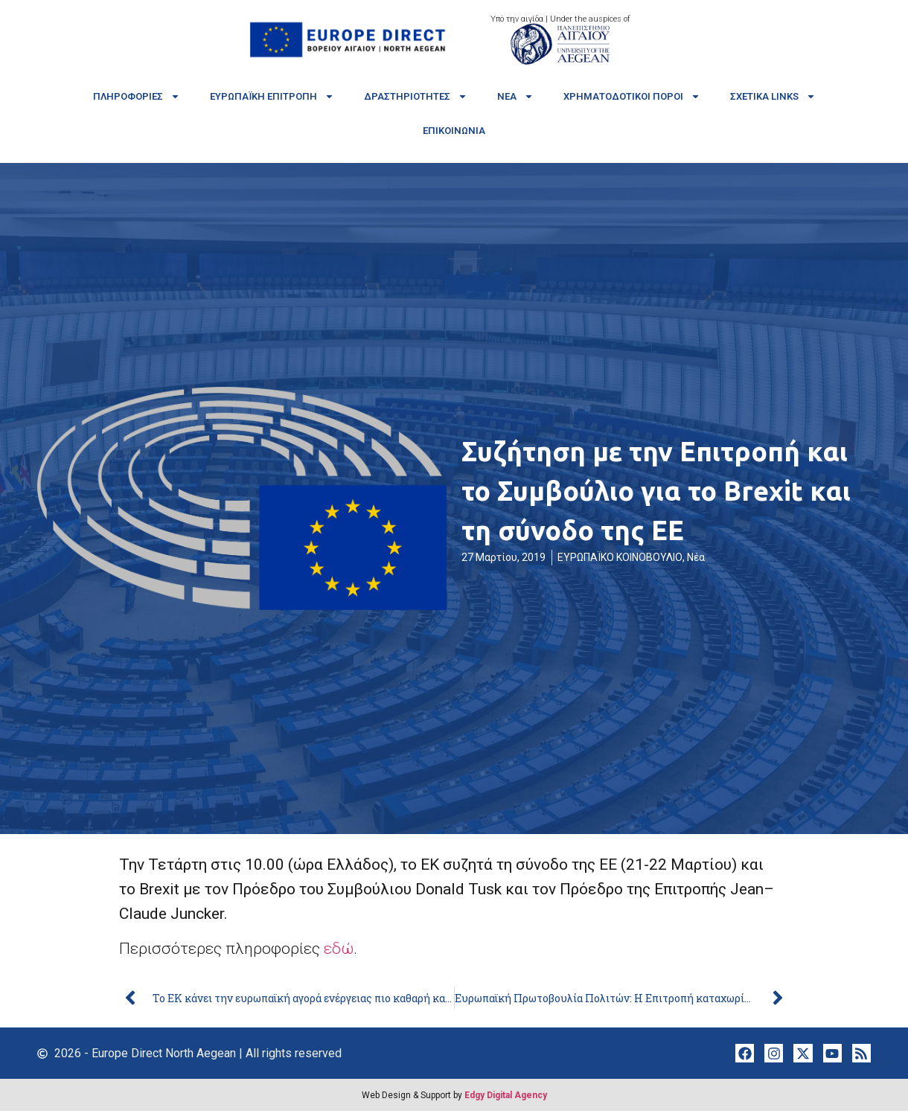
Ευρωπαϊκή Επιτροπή (272, 96)
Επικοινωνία (454, 130)
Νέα (515, 96)
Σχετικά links (773, 96)
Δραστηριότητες (415, 96)
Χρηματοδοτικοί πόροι (631, 96)
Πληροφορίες (136, 96)
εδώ (339, 949)
